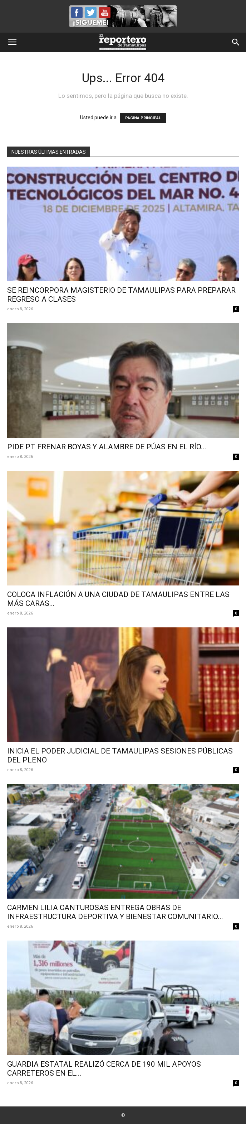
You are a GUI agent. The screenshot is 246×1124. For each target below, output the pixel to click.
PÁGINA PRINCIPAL (143, 118)
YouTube (104, 12)
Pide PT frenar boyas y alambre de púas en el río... (106, 447)
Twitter (91, 12)
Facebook (77, 12)
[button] (12, 42)
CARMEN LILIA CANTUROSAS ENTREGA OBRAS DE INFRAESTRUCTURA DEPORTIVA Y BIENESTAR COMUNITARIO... (115, 912)
